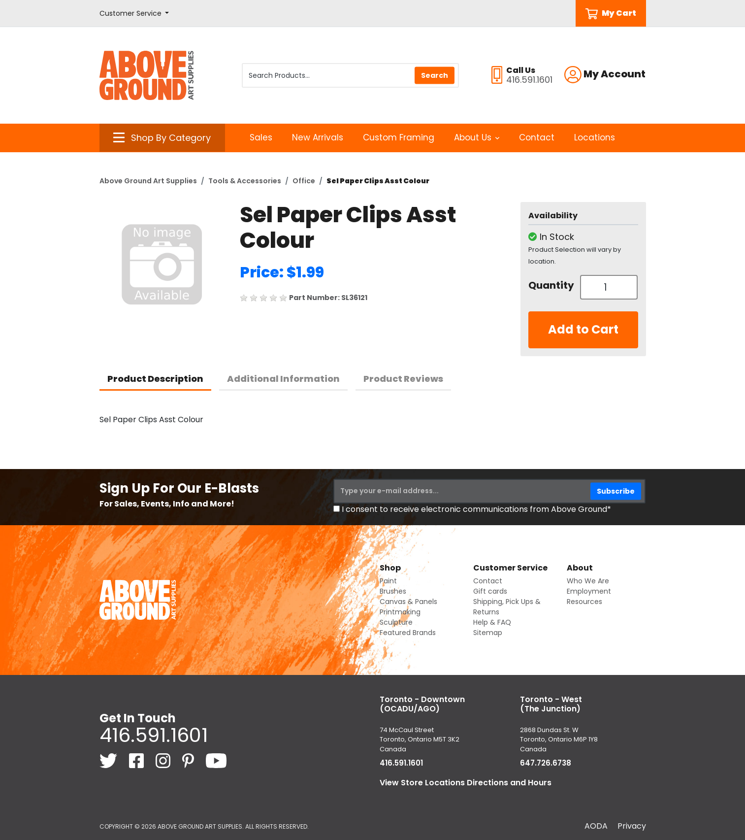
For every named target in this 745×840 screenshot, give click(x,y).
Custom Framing (398, 137)
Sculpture (396, 622)
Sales (261, 137)
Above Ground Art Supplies (148, 181)
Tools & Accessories (244, 181)
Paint (388, 581)
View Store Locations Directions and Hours (465, 782)
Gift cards (490, 591)
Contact (536, 137)
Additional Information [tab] (283, 378)
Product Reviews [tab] (403, 378)
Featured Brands (408, 633)
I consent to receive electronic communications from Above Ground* (476, 509)
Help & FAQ (492, 622)
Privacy (631, 826)
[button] (134, 13)
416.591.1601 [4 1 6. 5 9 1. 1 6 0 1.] (153, 735)
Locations (594, 137)
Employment (589, 591)
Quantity (550, 285)
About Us (477, 137)
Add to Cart (583, 329)
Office (303, 181)
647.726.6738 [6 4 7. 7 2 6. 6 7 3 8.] (545, 763)
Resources (584, 601)
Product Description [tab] (155, 378)
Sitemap (487, 633)
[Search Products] (350, 75)
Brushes (393, 591)
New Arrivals (317, 137)
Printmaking (400, 612)
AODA (596, 826)
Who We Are (588, 581)
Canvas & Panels (408, 601)
